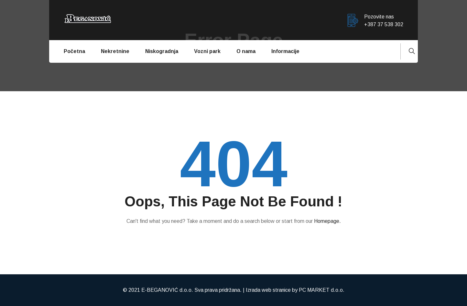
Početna (74, 51)
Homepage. (327, 221)
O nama (245, 51)
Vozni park (207, 51)
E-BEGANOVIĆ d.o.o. (167, 290)
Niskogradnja (161, 51)
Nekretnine (115, 51)
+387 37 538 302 (383, 24)
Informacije (285, 51)
